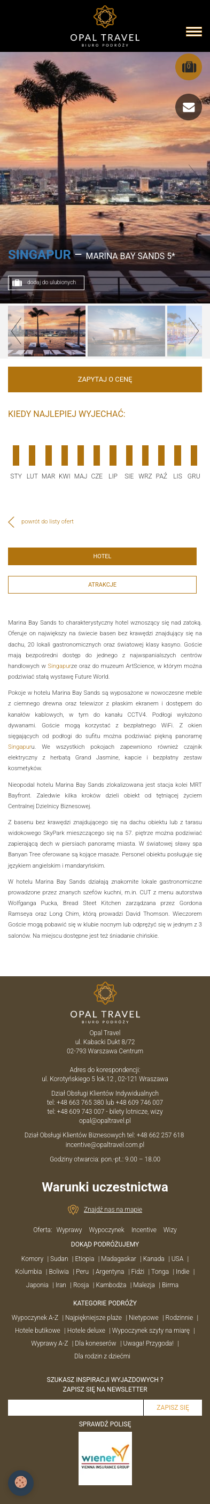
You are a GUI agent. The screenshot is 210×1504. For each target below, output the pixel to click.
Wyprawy (69, 1230)
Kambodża (111, 1285)
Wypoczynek (106, 1230)
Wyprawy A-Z (49, 1343)
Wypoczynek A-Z (35, 1317)
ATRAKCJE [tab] (102, 584)
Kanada (154, 1259)
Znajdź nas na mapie (113, 1209)
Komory (32, 1259)
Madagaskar (118, 1259)
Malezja (144, 1285)
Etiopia (84, 1259)
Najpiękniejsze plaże (93, 1317)
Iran (61, 1285)
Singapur (60, 666)
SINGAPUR (39, 254)
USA (178, 1259)
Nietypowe (144, 1317)
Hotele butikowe (37, 1330)
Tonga (160, 1271)
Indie (182, 1271)
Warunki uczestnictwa (105, 1187)
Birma (170, 1285)
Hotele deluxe (86, 1330)
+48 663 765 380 (80, 1102)
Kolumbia (28, 1271)
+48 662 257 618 (161, 1135)
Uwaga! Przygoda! (148, 1343)
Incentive (144, 1230)
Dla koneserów (95, 1343)
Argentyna (110, 1271)
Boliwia (59, 1271)
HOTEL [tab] (102, 556)
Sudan (59, 1259)
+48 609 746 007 (140, 1102)
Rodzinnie (179, 1317)
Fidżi (137, 1271)
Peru (82, 1271)
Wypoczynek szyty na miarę (151, 1330)
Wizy (170, 1230)
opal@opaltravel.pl (105, 1121)
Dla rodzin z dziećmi (102, 1356)
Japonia (37, 1285)
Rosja (81, 1285)
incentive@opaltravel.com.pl (105, 1145)
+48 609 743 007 (81, 1111)
